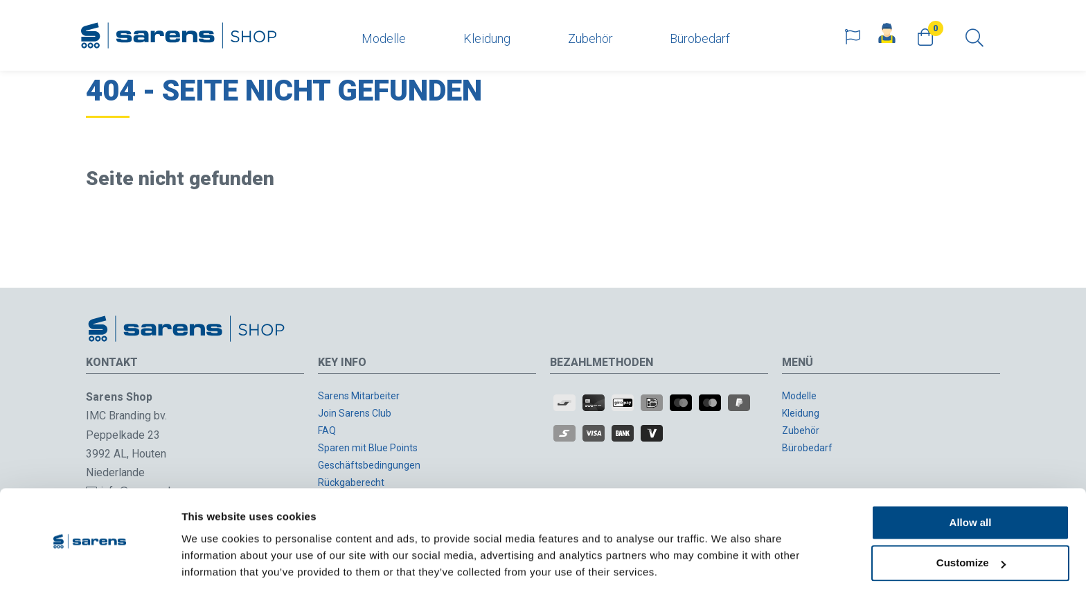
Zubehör (590, 38)
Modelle (384, 38)
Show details (213, 565)
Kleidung (486, 38)
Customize (971, 518)
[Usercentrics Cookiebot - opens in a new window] (89, 565)
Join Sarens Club (354, 413)
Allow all (971, 477)
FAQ (327, 430)
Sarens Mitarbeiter (359, 395)
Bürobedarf (700, 38)
